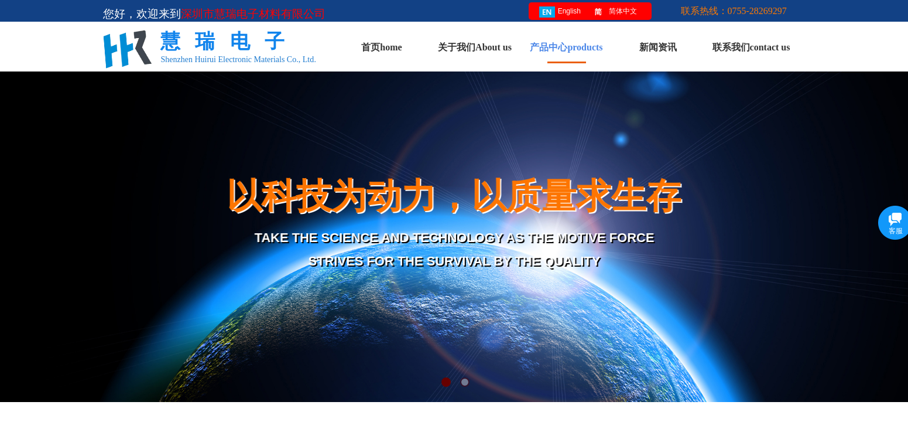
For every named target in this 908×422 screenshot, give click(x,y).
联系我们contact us (751, 47)
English (560, 12)
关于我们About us (475, 47)
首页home (381, 47)
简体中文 (613, 12)
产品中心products (566, 47)
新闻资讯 (658, 47)
